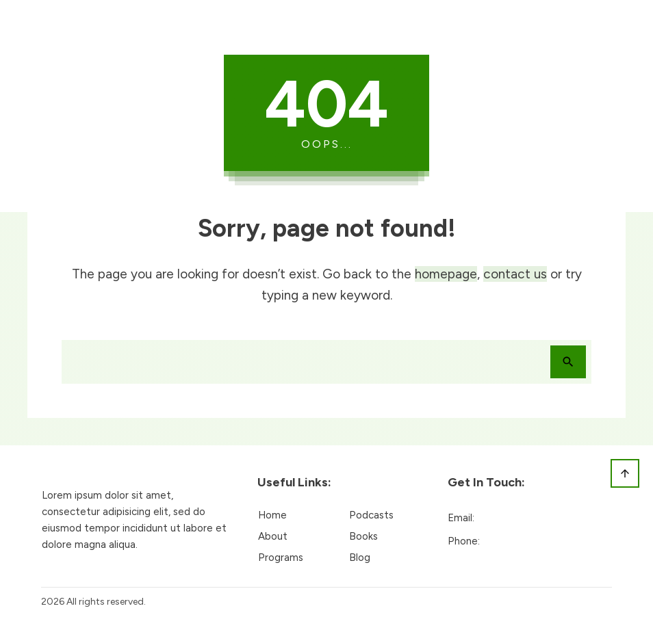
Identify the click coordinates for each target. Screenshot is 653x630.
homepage (446, 274)
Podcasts (371, 515)
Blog (359, 557)
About (272, 536)
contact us (515, 274)
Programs (280, 557)
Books (363, 536)
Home (272, 515)
